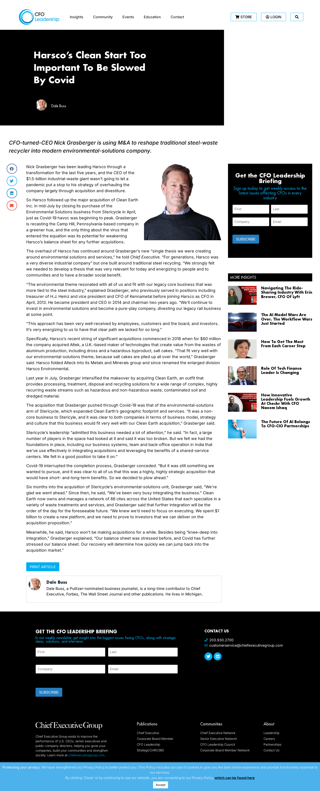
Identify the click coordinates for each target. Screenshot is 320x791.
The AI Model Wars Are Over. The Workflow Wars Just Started (286, 318)
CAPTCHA (44, 679)
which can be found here (235, 778)
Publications (147, 723)
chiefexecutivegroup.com (86, 755)
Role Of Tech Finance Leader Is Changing (281, 370)
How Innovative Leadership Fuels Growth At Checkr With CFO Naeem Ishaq (285, 401)
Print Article (43, 567)
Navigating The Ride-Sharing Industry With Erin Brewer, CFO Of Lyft (286, 292)
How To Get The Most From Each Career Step (283, 343)
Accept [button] (160, 785)
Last (111, 659)
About (269, 723)
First (39, 659)
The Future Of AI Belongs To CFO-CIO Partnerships (285, 423)
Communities (211, 723)
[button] (12, 169)
